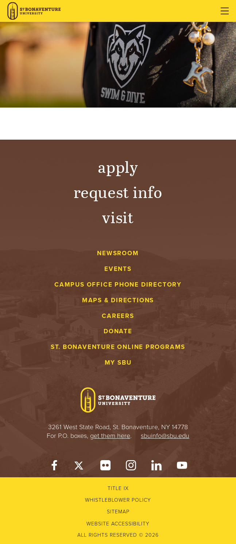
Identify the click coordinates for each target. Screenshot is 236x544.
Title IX (118, 488)
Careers (118, 316)
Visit (118, 217)
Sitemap (118, 512)
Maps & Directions (118, 300)
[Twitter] (79, 467)
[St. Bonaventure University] (34, 11)
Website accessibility (118, 524)
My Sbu (118, 362)
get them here (110, 436)
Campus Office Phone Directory (118, 284)
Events (118, 269)
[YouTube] (182, 467)
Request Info (118, 191)
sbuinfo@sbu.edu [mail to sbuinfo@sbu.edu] (165, 436)
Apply (118, 166)
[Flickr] (105, 467)
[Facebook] (54, 467)
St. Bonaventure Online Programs (118, 347)
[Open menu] (225, 11)
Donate (118, 331)
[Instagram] (130, 467)
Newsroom (118, 253)
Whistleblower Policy (118, 500)
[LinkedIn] (156, 467)
